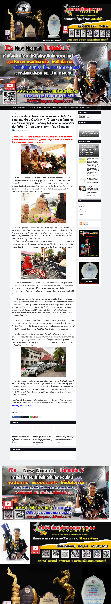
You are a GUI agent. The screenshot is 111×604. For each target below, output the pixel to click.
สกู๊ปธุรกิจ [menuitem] (82, 107)
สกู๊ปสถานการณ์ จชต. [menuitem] (23, 107)
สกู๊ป (17, 113)
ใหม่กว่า (13, 462)
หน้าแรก (14, 113)
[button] (11, 108)
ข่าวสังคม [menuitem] (39, 107)
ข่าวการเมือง (82, 204)
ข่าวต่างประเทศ (82, 211)
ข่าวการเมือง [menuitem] (32, 107)
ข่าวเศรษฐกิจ (82, 216)
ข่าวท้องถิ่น (81, 214)
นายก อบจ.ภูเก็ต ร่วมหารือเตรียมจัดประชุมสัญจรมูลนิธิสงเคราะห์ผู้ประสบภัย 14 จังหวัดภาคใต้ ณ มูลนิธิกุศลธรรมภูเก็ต (21, 439)
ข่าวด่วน (81, 209)
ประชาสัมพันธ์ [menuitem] (74, 107)
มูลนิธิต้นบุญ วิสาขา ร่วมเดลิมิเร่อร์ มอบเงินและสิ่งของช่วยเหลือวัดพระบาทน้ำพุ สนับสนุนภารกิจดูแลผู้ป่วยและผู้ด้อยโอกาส (64, 439)
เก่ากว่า (73, 462)
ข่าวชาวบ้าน (82, 206)
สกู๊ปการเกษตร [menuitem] (46, 107)
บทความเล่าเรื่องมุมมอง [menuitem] (19, 111)
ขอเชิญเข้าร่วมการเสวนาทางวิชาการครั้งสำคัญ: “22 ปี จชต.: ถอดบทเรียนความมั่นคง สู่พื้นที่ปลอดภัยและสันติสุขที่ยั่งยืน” (93, 190)
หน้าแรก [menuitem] (14, 107)
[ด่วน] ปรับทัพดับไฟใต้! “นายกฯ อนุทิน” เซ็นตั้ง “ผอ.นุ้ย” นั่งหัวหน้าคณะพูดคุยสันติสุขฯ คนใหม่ (92, 180)
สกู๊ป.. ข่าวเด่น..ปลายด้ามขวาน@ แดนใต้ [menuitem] (60, 107)
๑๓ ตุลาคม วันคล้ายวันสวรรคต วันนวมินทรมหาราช (89, 132)
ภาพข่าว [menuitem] (87, 107)
